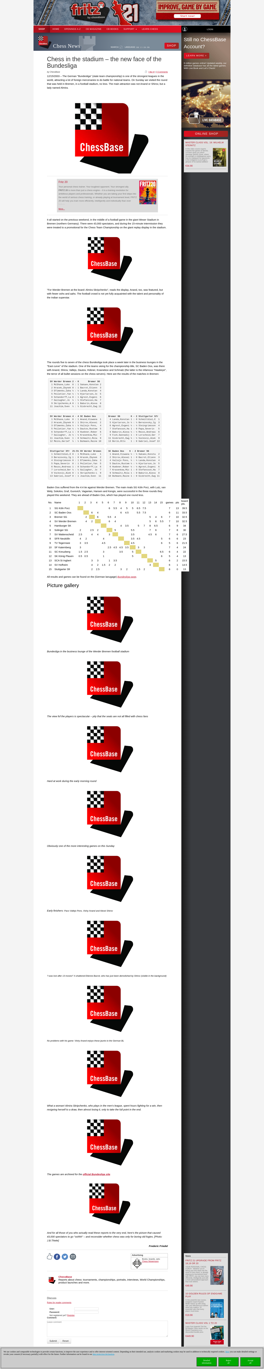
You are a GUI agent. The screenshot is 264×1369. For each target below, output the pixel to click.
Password (54, 1312)
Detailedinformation (206, 1361)
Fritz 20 (63, 182)
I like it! (151, 72)
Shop (42, 29)
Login (210, 29)
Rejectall (228, 1361)
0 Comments (162, 72)
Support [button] (130, 29)
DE (137, 47)
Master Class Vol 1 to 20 (201, 1323)
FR (148, 47)
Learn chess (150, 29)
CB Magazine (94, 29)
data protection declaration (103, 1354)
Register (71, 1315)
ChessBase (65, 1276)
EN (141, 47)
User (52, 1309)
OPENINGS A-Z (72, 29)
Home (56, 29)
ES (145, 47)
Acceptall (250, 1361)
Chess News (66, 46)
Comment (51, 1318)
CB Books (113, 29)
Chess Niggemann (150, 1261)
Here (227, 1352)
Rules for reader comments (59, 1302)
